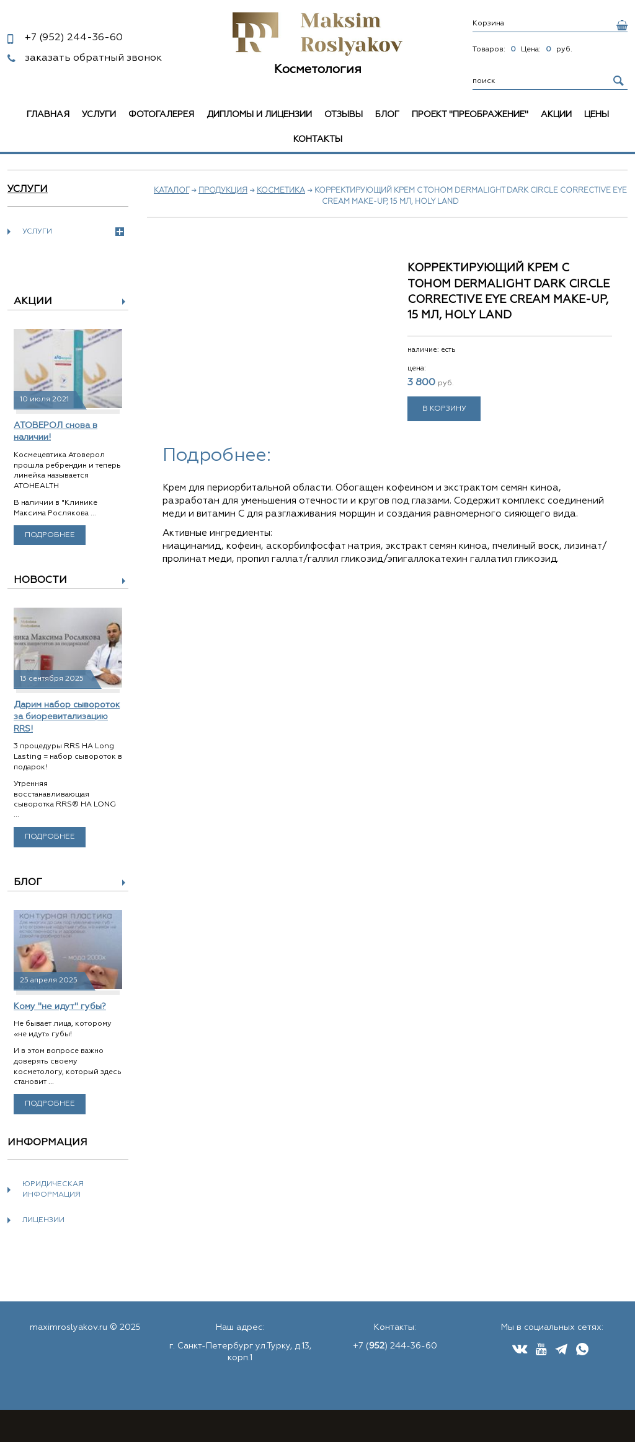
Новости (40, 580)
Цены (596, 114)
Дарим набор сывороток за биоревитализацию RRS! (67, 717)
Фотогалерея (161, 114)
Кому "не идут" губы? (60, 1006)
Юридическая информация (53, 1190)
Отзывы (343, 114)
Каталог (171, 190)
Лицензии (43, 1220)
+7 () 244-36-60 (395, 1346)
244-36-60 (74, 38)
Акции (556, 114)
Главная (48, 114)
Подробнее (50, 535)
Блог (387, 114)
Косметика (281, 190)
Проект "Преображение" (470, 114)
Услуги (99, 114)
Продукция (222, 190)
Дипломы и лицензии (259, 114)
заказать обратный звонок (93, 58)
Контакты (317, 139)
